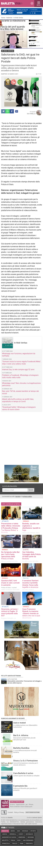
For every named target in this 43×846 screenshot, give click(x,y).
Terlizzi (14, 843)
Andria (12, 831)
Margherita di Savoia (9, 837)
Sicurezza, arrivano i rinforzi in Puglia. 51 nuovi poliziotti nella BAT (9, 612)
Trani (21, 843)
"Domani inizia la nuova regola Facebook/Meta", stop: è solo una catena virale (21, 362)
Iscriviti (31, 490)
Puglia (13, 840)
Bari (18, 831)
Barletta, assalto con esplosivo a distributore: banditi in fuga (31, 527)
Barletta (5, 831)
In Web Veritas (18, 18)
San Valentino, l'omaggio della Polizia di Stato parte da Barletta (31, 555)
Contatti (10, 812)
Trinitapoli (29, 843)
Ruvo (19, 840)
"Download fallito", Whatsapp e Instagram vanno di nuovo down (19, 408)
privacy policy (27, 496)
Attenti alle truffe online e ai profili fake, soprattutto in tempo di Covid (18, 400)
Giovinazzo (29, 834)
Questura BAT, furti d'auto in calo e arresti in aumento (10, 583)
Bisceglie (25, 831)
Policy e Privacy (19, 812)
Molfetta (5, 840)
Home (3, 18)
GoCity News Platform (32, 812)
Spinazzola (6, 843)
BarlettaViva (13, 3)
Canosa (4, 834)
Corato (20, 834)
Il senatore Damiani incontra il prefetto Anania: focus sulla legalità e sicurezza (30, 584)
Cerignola (12, 834)
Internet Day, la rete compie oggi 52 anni (18, 369)
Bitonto (33, 831)
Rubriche (9, 18)
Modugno (31, 837)
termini (17, 496)
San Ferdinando (28, 840)
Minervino (21, 837)
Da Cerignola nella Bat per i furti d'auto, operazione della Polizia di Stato (10, 555)
